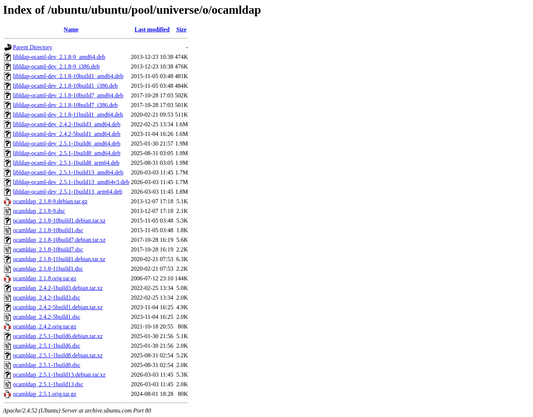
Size (181, 29)
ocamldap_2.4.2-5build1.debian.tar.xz (58, 307)
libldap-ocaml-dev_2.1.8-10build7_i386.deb (65, 105)
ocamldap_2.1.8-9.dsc (39, 211)
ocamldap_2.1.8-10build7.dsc (48, 249)
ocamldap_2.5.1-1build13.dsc (48, 384)
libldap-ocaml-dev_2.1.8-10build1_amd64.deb (68, 76)
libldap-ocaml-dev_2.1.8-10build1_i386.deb (65, 86)
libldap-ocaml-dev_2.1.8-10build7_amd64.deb (68, 95)
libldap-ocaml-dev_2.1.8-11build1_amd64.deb (68, 114)
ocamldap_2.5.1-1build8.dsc (46, 365)
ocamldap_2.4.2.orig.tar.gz (44, 326)
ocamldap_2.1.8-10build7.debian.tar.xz (59, 240)
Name (71, 29)
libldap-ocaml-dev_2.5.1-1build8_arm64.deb (66, 163)
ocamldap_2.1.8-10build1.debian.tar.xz (59, 220)
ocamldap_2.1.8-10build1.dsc (48, 230)
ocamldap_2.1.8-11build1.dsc (48, 269)
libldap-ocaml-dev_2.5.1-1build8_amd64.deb (66, 153)
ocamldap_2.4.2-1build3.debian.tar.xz (58, 288)
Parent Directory (32, 47)
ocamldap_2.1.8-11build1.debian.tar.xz (59, 259)
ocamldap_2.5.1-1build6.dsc (46, 346)
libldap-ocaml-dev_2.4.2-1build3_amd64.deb (66, 124)
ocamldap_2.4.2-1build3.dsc (46, 297)
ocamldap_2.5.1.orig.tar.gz (44, 394)
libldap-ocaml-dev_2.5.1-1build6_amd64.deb (66, 143)
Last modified (152, 29)
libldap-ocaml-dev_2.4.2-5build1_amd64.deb (66, 134)
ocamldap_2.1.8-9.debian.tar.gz (50, 201)
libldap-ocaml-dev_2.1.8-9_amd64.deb (59, 57)
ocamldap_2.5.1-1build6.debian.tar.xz (58, 336)
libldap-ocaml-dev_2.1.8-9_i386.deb (56, 66)
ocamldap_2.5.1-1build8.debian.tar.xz (58, 355)
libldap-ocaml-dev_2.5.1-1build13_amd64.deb (68, 172)
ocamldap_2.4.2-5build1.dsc (46, 317)
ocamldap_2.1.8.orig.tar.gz (44, 278)
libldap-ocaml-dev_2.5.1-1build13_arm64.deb (67, 192)
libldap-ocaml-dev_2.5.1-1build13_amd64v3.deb (71, 182)
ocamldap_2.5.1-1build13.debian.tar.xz (59, 374)
